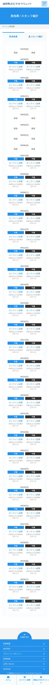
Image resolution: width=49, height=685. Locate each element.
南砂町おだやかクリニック (18, 673)
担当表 (13, 36)
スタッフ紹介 (36, 36)
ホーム (5, 26)
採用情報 (6, 659)
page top (24, 636)
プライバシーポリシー (12, 654)
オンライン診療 (16, 67)
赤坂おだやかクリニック (41, 680)
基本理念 (6, 649)
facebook (7, 669)
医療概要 (6, 644)
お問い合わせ (8, 664)
